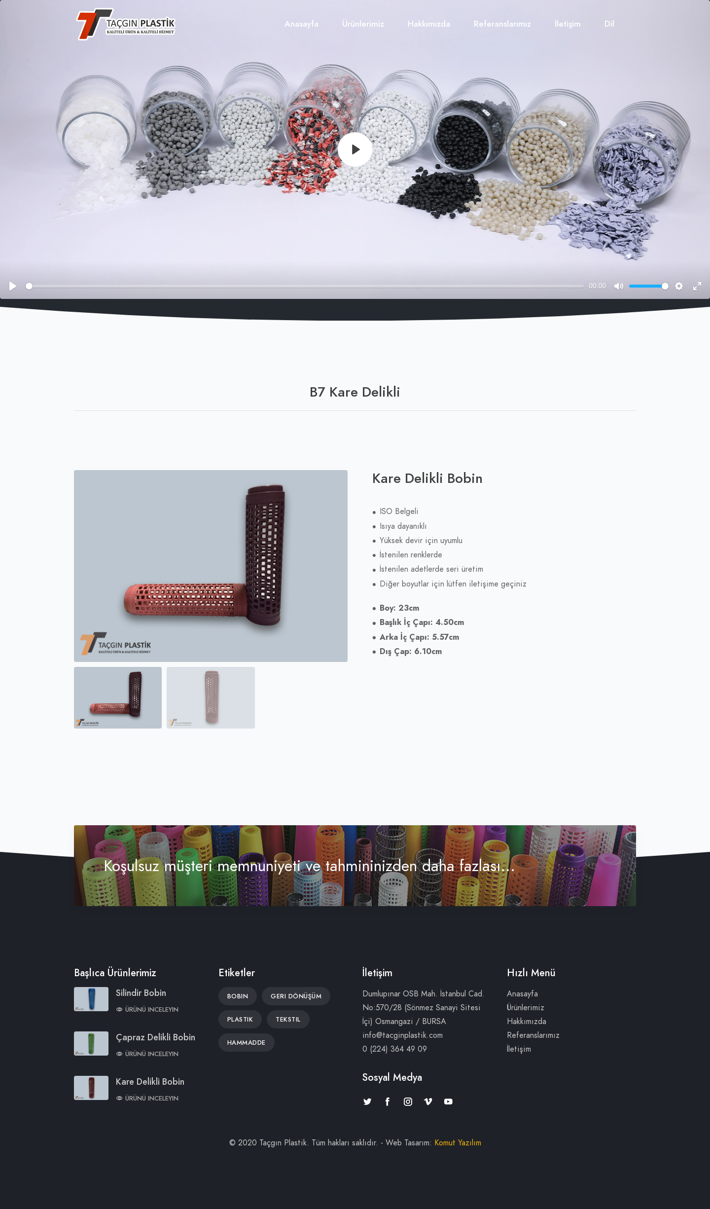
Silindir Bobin (141, 993)
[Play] (355, 149)
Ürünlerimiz (363, 24)
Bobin (237, 996)
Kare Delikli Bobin (150, 1081)
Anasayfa (301, 24)
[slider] (305, 286)
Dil (609, 24)
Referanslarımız (502, 24)
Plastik (240, 1019)
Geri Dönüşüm (296, 996)
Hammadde (246, 1042)
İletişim (568, 24)
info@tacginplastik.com (402, 1035)
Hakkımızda (429, 24)
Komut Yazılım (457, 1142)
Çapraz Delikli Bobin (155, 1037)
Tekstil (288, 1019)
